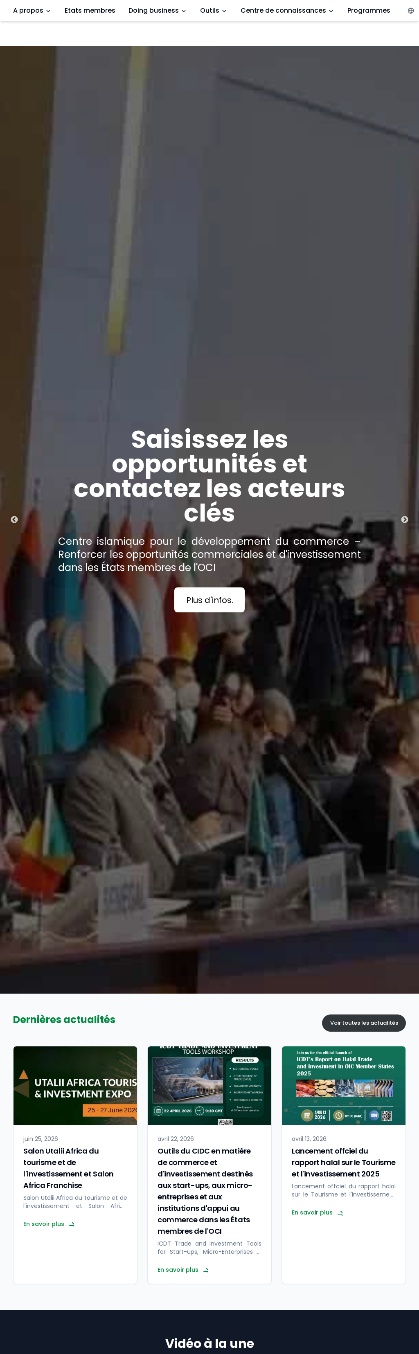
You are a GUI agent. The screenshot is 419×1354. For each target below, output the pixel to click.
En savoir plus (48, 1224)
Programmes (368, 10)
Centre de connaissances (287, 10)
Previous (14, 520)
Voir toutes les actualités (364, 1023)
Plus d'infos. (209, 600)
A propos (32, 10)
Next (405, 520)
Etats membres (90, 10)
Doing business (157, 10)
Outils (214, 10)
